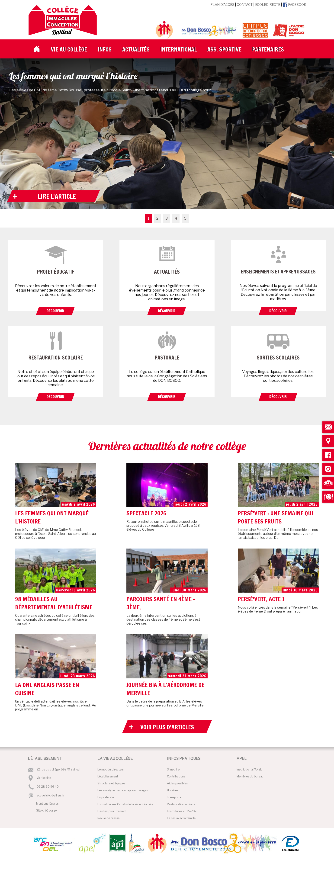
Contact (245, 4)
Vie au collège (69, 49)
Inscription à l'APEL (249, 769)
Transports (174, 797)
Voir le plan (44, 778)
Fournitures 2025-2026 (182, 811)
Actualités (136, 49)
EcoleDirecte (267, 4)
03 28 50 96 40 (48, 787)
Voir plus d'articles (167, 727)
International (178, 49)
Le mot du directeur (110, 769)
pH (56, 810)
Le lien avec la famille (181, 818)
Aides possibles (177, 783)
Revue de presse (108, 818)
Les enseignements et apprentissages (122, 790)
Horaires (172, 790)
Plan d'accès (222, 4)
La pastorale (105, 797)
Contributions (176, 776)
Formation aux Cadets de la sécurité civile (125, 804)
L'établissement (107, 776)
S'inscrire (173, 769)
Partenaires (268, 49)
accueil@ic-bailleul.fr (50, 795)
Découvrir (55, 310)
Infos (105, 49)
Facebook (294, 4)
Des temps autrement (111, 811)
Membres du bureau (250, 776)
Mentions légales (47, 803)
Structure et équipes (111, 783)
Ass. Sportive (224, 49)
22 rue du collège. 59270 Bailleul (58, 769)
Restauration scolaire (181, 804)
